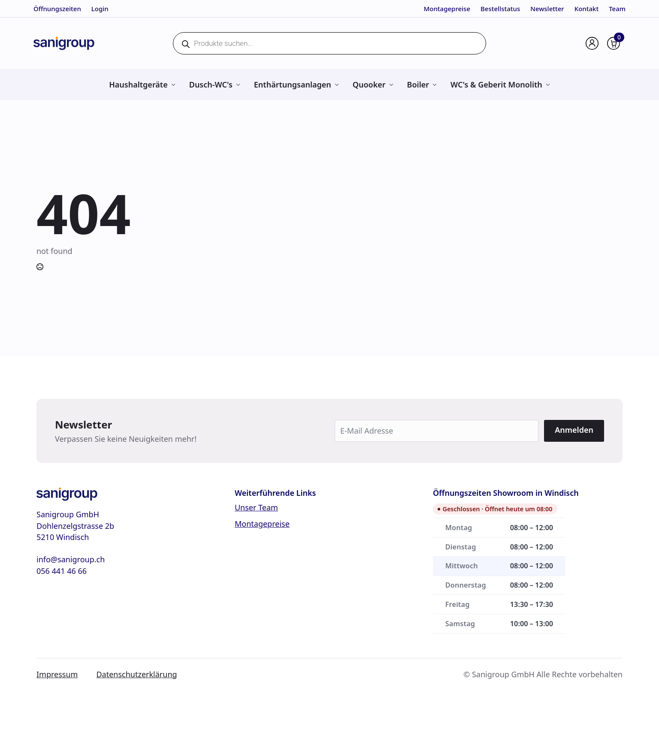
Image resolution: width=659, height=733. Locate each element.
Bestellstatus (500, 8)
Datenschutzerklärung (136, 674)
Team (617, 8)
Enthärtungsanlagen (292, 84)
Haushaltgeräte (138, 84)
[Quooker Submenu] (391, 84)
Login (100, 8)
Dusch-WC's (211, 84)
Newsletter (547, 8)
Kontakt (586, 8)
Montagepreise (447, 8)
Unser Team (256, 507)
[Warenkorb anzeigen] (614, 43)
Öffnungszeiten (57, 8)
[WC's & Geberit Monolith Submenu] (547, 84)
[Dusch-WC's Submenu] (238, 84)
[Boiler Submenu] (434, 84)
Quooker (369, 84)
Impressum (57, 674)
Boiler (418, 84)
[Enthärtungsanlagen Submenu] (336, 84)
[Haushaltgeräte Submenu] (173, 84)
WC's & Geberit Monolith (496, 84)
